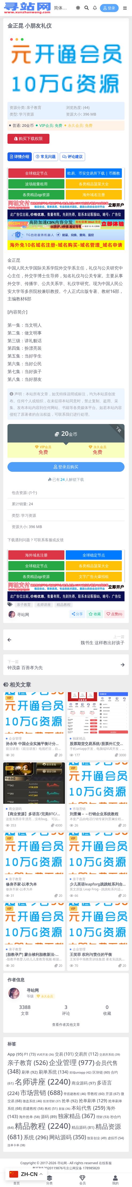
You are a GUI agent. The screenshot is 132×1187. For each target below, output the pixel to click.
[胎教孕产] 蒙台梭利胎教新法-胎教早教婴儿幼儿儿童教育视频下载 (34, 956)
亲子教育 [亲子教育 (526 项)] (27, 1063)
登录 (109, 8)
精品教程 (64, 604)
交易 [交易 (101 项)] (64, 1054)
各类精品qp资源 (36, 194)
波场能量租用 (36, 183)
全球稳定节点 (36, 173)
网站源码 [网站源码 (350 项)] (67, 1137)
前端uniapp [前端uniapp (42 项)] (80, 1072)
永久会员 (97, 447)
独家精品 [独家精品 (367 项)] (76, 1116)
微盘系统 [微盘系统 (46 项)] (32, 1101)
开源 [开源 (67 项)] (113, 1093)
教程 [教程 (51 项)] (51, 1108)
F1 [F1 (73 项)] (30, 1054)
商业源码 (15, 808)
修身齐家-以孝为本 (21, 884)
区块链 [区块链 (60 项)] (101, 1072)
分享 (77, 614)
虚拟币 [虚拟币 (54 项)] (116, 1138)
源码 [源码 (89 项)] (49, 1116)
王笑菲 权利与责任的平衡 (91, 954)
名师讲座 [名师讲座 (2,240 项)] (43, 1081)
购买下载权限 (28, 139)
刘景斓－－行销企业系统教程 (94, 813)
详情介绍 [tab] (19, 156)
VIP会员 (43, 447)
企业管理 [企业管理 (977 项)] (71, 1062)
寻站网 (18, 614)
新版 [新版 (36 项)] (65, 1109)
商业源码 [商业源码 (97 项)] (84, 1083)
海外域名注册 (94, 194)
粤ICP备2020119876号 (49, 1168)
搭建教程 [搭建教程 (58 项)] (33, 1108)
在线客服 (105, 1163)
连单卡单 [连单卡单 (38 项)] (16, 1145)
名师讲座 (44, 604)
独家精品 (79, 738)
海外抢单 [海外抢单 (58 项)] (29, 1116)
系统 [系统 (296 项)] (36, 1137)
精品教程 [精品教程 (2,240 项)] (43, 1125)
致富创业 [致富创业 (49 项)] (96, 1138)
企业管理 (15, 738)
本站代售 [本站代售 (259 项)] (88, 1107)
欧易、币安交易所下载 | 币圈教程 (93, 174)
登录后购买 (66, 467)
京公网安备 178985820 (83, 1168)
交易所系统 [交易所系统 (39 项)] (109, 1054)
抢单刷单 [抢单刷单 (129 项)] (93, 1101)
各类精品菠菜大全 (94, 183)
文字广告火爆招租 (94, 576)
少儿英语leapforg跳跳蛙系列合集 (96, 886)
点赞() (114, 614)
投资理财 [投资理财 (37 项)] (52, 1101)
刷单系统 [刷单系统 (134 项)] (53, 1072)
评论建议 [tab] (72, 156)
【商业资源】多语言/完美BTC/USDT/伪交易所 (34, 816)
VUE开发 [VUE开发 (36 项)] (45, 1054)
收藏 (95, 614)
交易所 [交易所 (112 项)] (86, 1054)
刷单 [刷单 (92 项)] (30, 1072)
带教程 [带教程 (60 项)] (95, 1093)
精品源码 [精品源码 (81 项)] (83, 1127)
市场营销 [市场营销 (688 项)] (41, 1092)
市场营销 (79, 808)
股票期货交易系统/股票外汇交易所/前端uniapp (97, 746)
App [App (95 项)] (15, 1054)
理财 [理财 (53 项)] (102, 1117)
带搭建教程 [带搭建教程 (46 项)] (75, 1094)
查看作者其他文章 (66, 1025)
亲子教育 (33, 107)
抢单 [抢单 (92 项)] (70, 1100)
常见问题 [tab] (46, 156)
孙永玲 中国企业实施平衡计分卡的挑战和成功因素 (32, 746)
